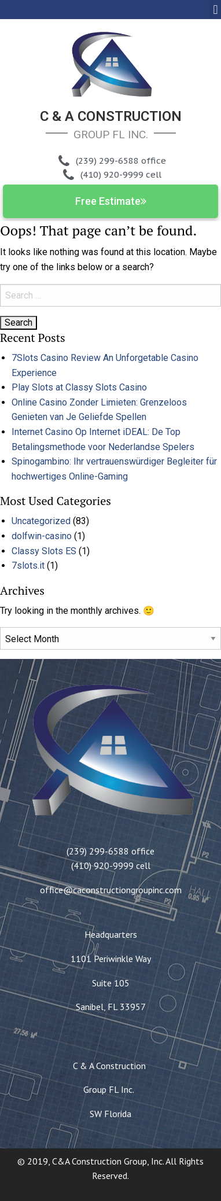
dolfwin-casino (42, 535)
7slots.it (28, 565)
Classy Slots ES (44, 551)
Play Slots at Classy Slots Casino (79, 387)
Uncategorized (41, 520)
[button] (215, 9)
